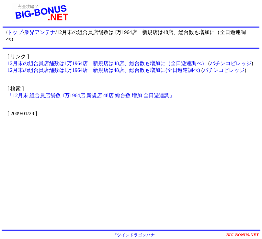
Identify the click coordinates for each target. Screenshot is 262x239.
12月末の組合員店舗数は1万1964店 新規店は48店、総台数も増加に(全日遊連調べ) (103, 70)
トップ (15, 32)
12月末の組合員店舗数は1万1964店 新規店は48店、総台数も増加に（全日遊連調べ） (107, 63)
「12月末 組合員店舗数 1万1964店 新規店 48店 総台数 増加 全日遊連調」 (91, 95)
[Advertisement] (169, 12)
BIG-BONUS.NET (242, 234)
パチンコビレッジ (230, 63)
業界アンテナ (39, 32)
